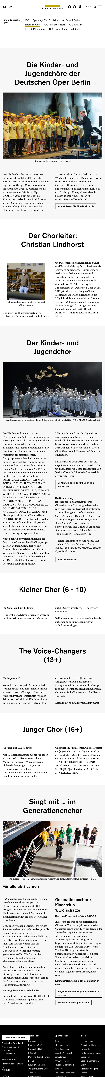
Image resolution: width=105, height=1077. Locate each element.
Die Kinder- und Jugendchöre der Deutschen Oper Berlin (52, 74)
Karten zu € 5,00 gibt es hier (73, 1003)
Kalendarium (33, 1041)
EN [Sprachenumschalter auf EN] (91, 7)
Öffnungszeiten (61, 1045)
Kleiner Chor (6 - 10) (52, 590)
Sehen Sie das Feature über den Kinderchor (76, 485)
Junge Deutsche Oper (38, 1069)
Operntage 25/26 (41, 20)
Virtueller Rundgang (89, 1069)
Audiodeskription (62, 1049)
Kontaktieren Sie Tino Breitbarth (76, 206)
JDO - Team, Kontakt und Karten (64, 29)
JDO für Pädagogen (35, 29)
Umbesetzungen (88, 1041)
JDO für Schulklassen (55, 25)
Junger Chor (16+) (52, 730)
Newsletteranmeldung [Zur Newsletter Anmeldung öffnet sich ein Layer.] (16, 1037)
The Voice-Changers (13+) (52, 656)
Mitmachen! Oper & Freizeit (67, 20)
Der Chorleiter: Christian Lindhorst (52, 241)
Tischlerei (32, 1073)
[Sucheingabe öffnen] (95, 7)
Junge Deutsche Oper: (12, 21)
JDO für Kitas (76, 25)
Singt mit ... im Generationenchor (52, 807)
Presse (84, 1073)
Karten (57, 1041)
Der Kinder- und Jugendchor (52, 348)
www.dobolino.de (67, 560)
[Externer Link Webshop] (10, 7)
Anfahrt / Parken (62, 1061)
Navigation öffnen (100, 7)
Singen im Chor (32, 25)
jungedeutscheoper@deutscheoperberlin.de (78, 993)
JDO (27, 20)
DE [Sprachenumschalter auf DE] (87, 7)
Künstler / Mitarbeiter (37, 1065)
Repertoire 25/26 (36, 1045)
